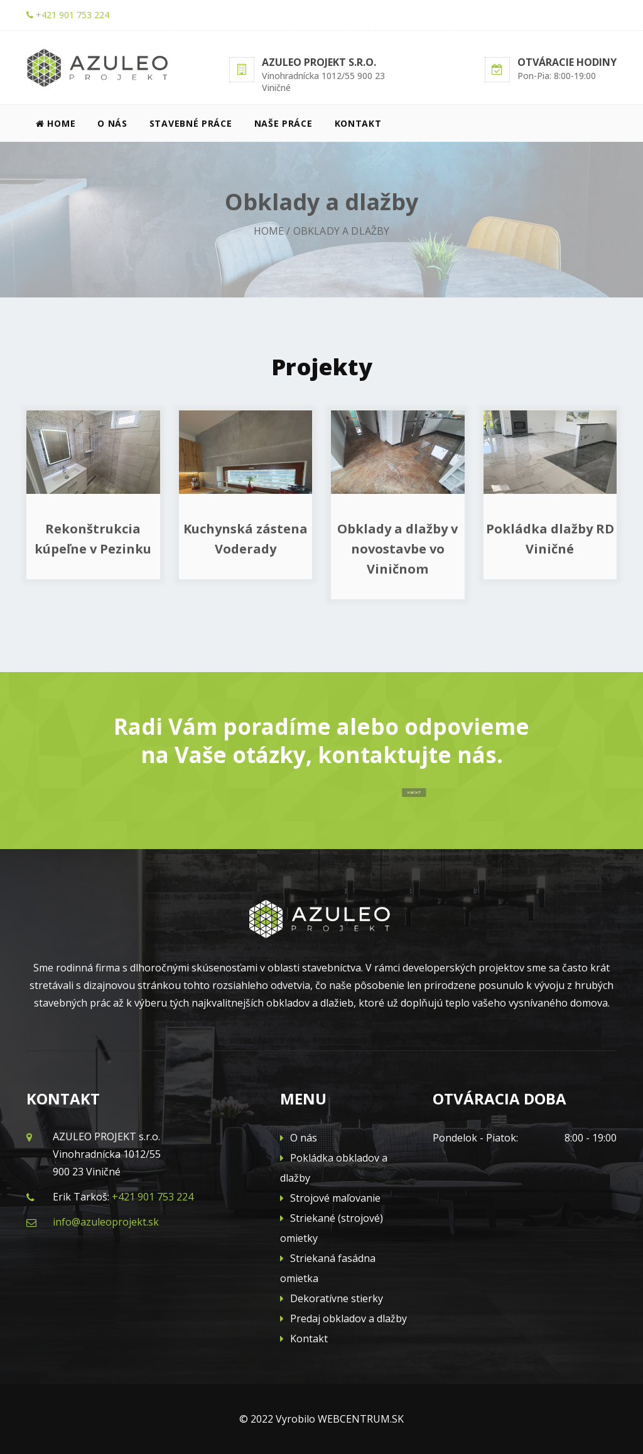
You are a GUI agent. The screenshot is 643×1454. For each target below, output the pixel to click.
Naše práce (283, 123)
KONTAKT (400, 792)
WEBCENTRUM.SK (361, 1419)
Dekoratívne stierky (331, 1298)
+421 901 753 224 (67, 15)
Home (55, 123)
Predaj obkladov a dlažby (343, 1318)
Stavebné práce (190, 123)
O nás (112, 123)
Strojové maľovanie (330, 1198)
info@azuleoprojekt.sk (106, 1222)
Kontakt (358, 123)
